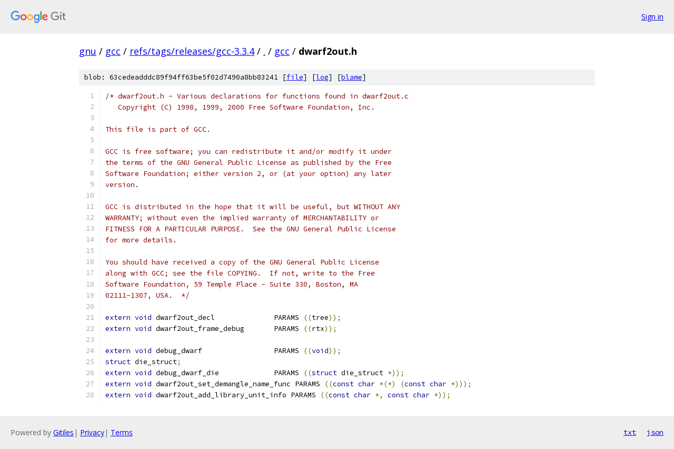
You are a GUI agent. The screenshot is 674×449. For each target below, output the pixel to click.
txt (629, 432)
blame (351, 77)
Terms (122, 432)
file (294, 77)
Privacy (92, 432)
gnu (87, 51)
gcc (113, 51)
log (322, 77)
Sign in (652, 17)
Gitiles (63, 432)
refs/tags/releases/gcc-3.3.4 (192, 51)
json (655, 432)
